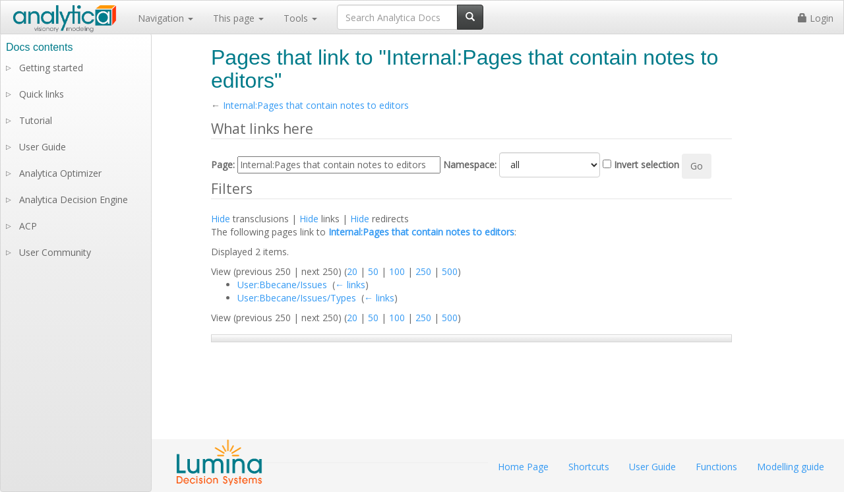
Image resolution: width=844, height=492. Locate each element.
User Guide (42, 146)
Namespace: (470, 164)
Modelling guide (790, 466)
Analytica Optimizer (60, 173)
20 (352, 271)
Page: (223, 164)
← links (350, 284)
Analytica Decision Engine (73, 199)
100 (397, 271)
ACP (28, 226)
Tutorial (35, 120)
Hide (220, 218)
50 (373, 271)
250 (423, 271)
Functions (716, 466)
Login (815, 18)
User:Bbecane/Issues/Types (296, 298)
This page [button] (238, 18)
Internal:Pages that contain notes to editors (316, 105)
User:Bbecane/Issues (282, 284)
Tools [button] (300, 18)
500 (450, 271)
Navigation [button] (165, 18)
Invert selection (646, 164)
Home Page (523, 466)
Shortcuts (588, 466)
